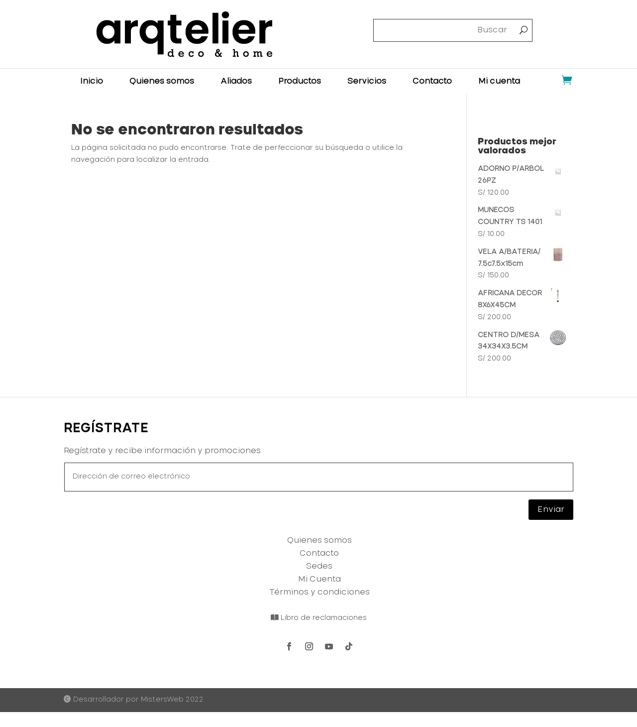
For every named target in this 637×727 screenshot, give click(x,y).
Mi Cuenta (319, 579)
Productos (299, 81)
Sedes (319, 566)
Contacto (432, 81)
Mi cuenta (499, 81)
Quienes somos (161, 81)
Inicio (91, 81)
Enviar (550, 509)
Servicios (366, 81)
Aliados (236, 81)
